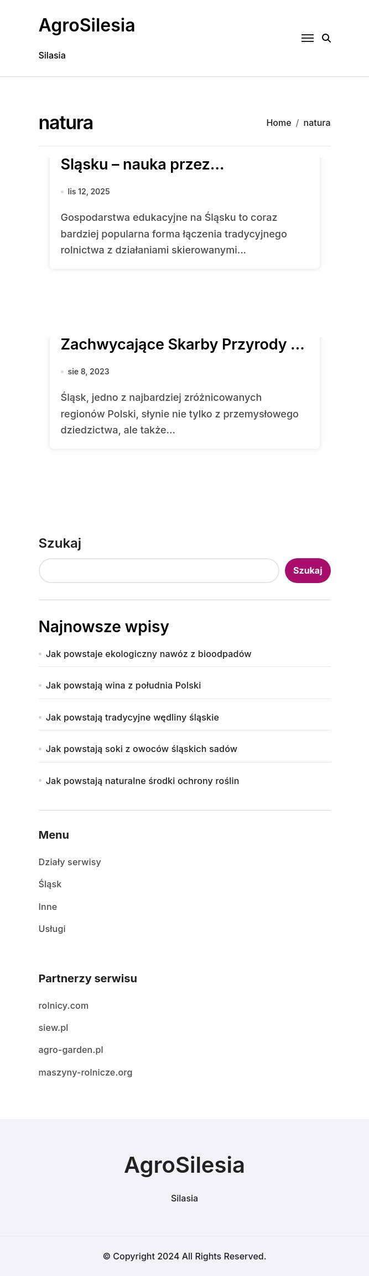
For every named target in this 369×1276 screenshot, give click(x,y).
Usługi (52, 928)
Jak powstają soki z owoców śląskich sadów (142, 748)
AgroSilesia (87, 25)
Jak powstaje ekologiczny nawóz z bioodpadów (149, 653)
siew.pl (54, 1027)
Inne (48, 906)
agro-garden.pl (71, 1049)
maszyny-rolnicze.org (86, 1072)
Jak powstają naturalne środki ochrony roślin (143, 780)
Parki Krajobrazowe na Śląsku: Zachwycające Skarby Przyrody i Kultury (178, 344)
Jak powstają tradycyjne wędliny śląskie (132, 717)
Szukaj (60, 543)
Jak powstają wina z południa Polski (123, 685)
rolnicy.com (64, 1005)
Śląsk (50, 884)
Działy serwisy (70, 861)
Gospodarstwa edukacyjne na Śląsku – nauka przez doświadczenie (167, 164)
